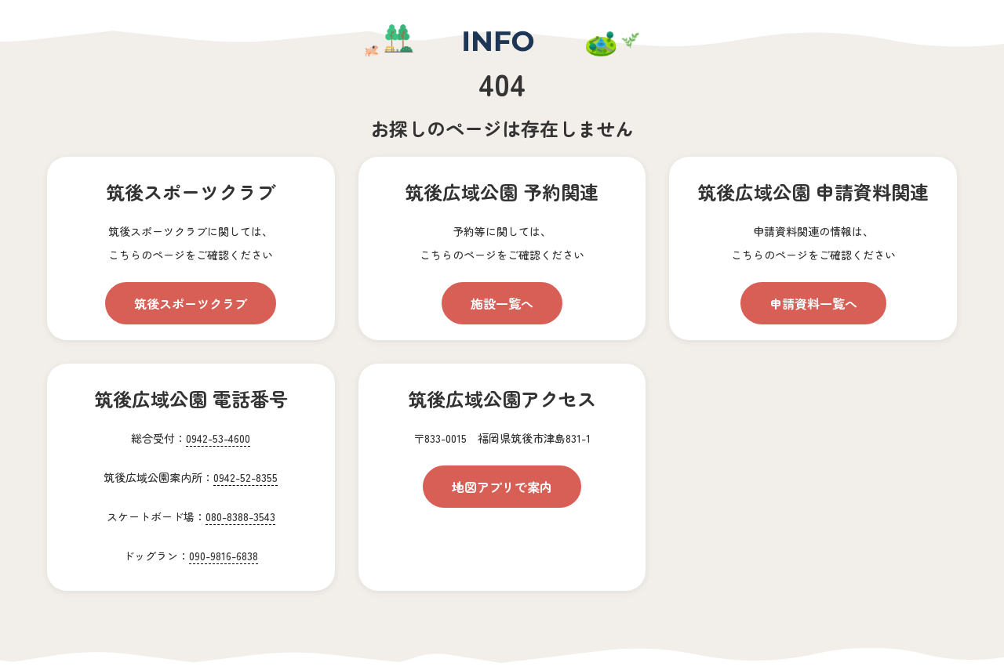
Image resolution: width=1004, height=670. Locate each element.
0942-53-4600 (218, 438)
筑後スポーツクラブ (190, 303)
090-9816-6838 (223, 555)
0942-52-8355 (245, 477)
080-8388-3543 (240, 516)
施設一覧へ (502, 303)
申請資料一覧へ (813, 303)
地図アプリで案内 (502, 486)
